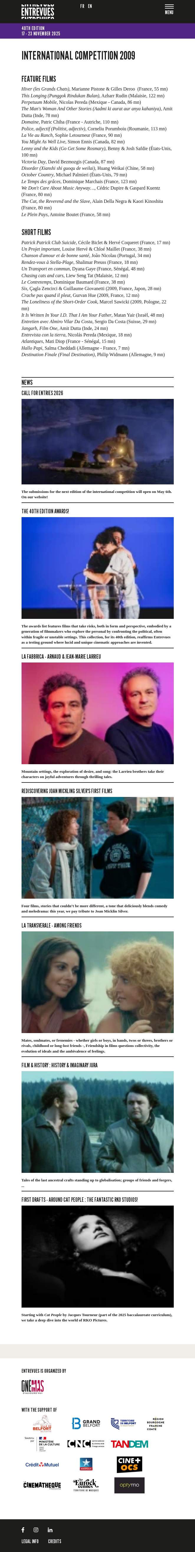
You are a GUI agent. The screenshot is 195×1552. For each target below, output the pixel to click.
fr (82, 6)
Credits (54, 1541)
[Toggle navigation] (169, 12)
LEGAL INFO (30, 1541)
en (90, 6)
